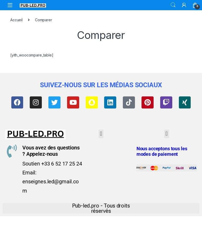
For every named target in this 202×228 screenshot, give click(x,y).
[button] (101, 135)
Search (173, 5)
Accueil (16, 20)
